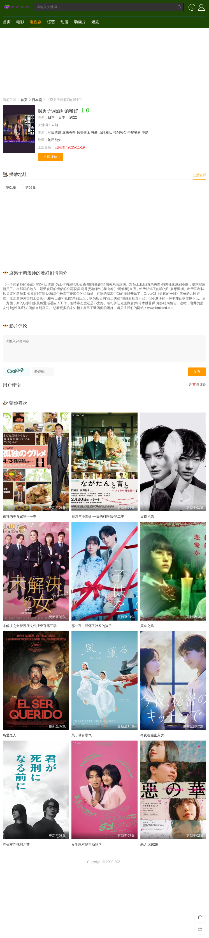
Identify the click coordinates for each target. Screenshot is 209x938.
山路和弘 (105, 133)
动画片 (80, 22)
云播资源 (199, 175)
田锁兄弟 (147, 517)
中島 (145, 133)
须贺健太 (83, 133)
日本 (51, 117)
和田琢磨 (54, 133)
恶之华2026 (149, 845)
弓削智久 (120, 133)
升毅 (94, 133)
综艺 (51, 22)
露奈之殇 (147, 626)
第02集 (30, 188)
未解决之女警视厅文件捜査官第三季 (30, 626)
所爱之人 (9, 735)
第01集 (11, 188)
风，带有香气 (81, 735)
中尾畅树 (134, 133)
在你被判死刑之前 (16, 845)
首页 (7, 22)
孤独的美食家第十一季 (19, 517)
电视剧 (35, 22)
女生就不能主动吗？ (86, 845)
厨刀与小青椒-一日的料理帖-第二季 (97, 517)
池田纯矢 (54, 140)
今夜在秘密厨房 (152, 735)
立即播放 (50, 157)
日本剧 (37, 100)
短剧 (95, 22)
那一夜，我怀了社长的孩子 (91, 626)
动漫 (64, 22)
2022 (73, 117)
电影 (20, 22)
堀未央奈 (69, 133)
